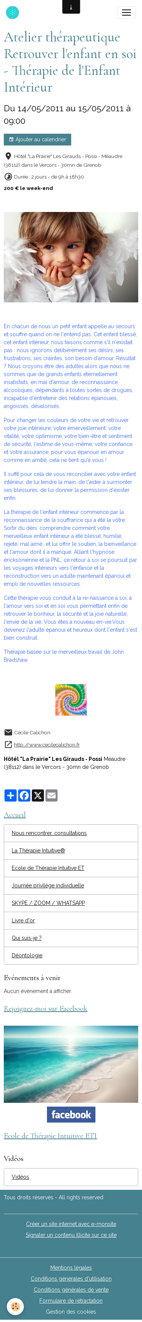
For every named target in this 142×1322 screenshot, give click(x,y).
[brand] (14, 12)
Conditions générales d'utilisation (71, 1279)
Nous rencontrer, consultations (49, 833)
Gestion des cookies (71, 1312)
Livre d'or (23, 920)
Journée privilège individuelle (48, 885)
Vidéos (20, 1177)
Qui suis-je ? (27, 938)
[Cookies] (15, 1306)
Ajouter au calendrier (37, 139)
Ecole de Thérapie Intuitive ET (48, 868)
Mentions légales (71, 1268)
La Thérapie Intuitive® (38, 851)
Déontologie (27, 955)
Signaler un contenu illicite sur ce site (71, 1235)
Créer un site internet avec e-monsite (71, 1224)
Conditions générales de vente (71, 1290)
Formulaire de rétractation (71, 1301)
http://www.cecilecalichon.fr (47, 745)
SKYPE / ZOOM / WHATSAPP (48, 903)
